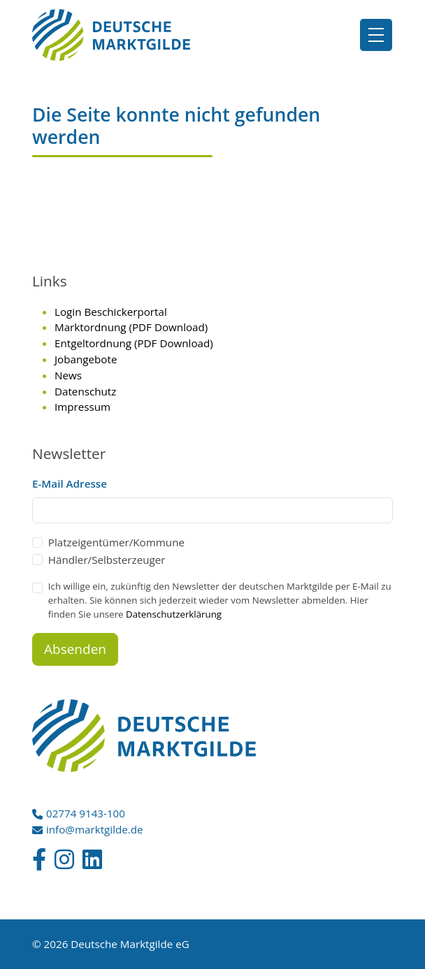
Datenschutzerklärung (174, 614)
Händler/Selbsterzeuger (107, 560)
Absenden (75, 649)
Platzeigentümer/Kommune (116, 542)
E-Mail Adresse (69, 483)
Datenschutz (85, 391)
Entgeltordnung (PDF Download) (134, 343)
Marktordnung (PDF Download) (131, 327)
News (68, 375)
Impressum (82, 407)
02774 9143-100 (85, 813)
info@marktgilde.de (94, 829)
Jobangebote (86, 359)
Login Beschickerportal (111, 312)
